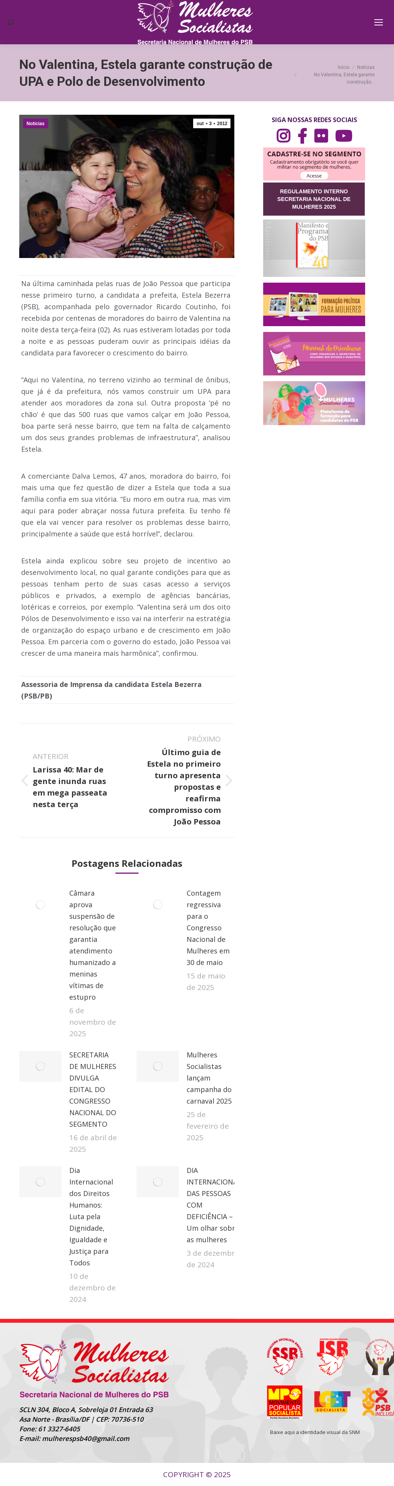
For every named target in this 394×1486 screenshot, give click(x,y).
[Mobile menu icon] (378, 22)
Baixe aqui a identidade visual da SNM (315, 1432)
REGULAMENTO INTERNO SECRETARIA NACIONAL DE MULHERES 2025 (314, 199)
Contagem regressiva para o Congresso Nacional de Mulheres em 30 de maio (208, 927)
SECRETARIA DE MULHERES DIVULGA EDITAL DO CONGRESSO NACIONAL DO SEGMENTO (92, 1089)
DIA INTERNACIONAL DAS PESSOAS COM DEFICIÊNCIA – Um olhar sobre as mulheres (214, 1205)
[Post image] (40, 904)
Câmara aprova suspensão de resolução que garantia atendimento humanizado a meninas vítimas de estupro (92, 945)
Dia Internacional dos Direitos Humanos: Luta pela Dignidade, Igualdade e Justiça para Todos (91, 1216)
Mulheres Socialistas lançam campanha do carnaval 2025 (209, 1078)
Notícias (36, 123)
